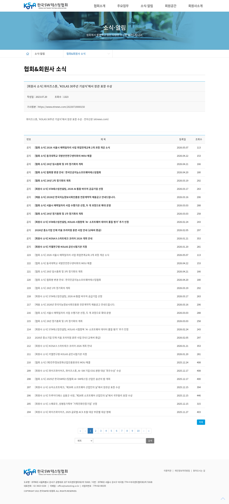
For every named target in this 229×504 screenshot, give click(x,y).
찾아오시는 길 (199, 471)
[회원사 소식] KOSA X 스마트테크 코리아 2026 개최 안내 (63, 238)
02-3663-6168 (40, 486)
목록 (201, 422)
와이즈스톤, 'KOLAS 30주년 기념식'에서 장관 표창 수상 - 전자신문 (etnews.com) (67, 119)
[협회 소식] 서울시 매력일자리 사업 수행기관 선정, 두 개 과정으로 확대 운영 (73, 205)
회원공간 (170, 5)
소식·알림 (147, 5)
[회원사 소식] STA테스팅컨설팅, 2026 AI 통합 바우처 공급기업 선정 (69, 189)
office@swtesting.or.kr (68, 486)
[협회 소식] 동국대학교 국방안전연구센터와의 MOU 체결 (63, 156)
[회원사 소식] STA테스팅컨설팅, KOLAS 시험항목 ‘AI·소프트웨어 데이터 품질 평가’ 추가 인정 (82, 222)
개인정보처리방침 (182, 471)
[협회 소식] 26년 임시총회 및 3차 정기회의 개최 (59, 164)
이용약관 (167, 471)
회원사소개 (195, 5)
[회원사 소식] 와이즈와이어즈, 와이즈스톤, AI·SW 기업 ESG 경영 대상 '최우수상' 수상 (78, 371)
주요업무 (123, 5)
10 (138, 431)
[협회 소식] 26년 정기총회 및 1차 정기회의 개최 (59, 214)
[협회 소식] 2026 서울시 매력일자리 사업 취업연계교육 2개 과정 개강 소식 (72, 147)
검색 (150, 441)
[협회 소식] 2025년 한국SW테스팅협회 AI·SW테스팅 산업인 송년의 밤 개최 (72, 379)
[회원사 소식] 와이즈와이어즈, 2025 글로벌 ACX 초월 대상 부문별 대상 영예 (73, 412)
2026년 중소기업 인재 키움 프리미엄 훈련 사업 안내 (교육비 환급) (68, 230)
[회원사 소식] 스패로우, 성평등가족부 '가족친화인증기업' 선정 (66, 404)
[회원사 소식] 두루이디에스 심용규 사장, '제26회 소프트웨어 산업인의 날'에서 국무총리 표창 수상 (83, 395)
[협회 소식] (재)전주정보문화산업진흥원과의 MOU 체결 (62, 362)
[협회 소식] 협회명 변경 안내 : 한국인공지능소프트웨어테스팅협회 (68, 172)
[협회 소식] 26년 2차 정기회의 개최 (53, 180)
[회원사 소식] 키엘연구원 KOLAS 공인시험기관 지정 (61, 247)
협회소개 (99, 5)
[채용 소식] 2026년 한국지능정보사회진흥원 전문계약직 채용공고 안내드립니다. (75, 197)
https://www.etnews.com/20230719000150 (61, 107)
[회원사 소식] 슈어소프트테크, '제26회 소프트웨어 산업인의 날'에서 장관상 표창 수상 (77, 387)
